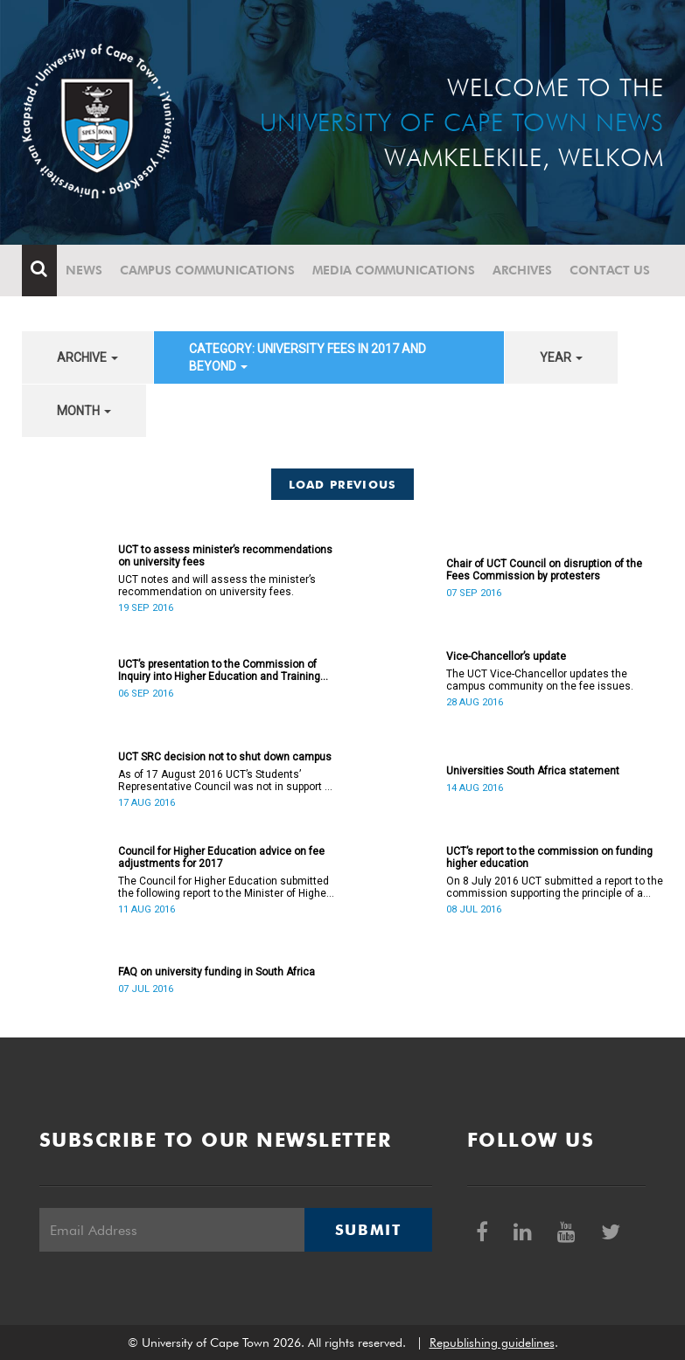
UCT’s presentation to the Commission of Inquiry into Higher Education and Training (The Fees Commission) (219, 670)
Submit (368, 1230)
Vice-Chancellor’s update (506, 656)
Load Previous (343, 484)
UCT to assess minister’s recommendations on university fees (225, 556)
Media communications (393, 270)
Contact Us (610, 270)
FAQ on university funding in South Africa (216, 972)
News (84, 270)
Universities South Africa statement (532, 771)
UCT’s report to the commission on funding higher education (549, 857)
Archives (522, 270)
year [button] (561, 357)
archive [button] (87, 357)
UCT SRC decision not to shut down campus (225, 757)
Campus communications (207, 270)
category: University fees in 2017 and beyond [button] (307, 357)
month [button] (84, 411)
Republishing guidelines (492, 1343)
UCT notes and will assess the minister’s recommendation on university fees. (217, 585)
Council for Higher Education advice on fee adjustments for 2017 (221, 857)
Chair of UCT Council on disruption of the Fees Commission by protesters (544, 570)
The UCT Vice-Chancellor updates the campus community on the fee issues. (539, 680)
